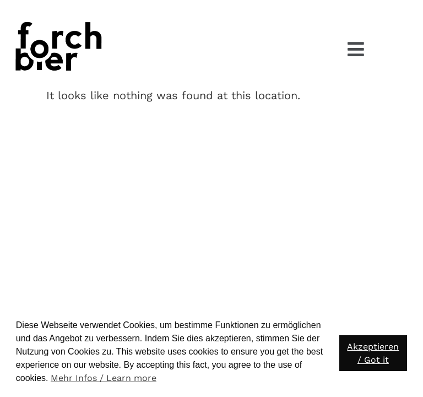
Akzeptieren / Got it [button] (373, 353)
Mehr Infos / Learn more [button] (103, 378)
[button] (356, 49)
